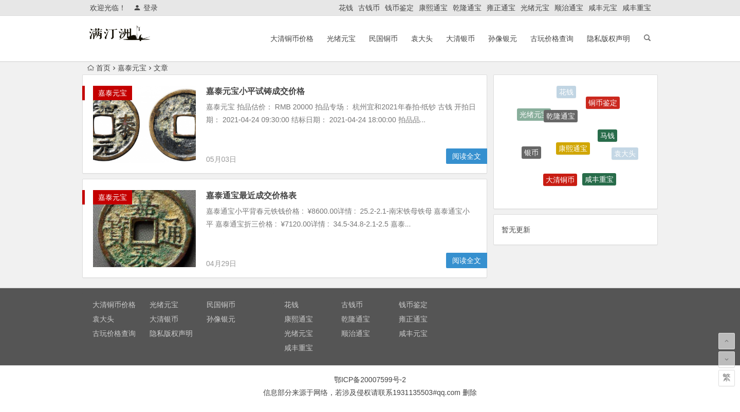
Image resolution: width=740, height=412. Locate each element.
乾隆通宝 (467, 8)
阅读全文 (466, 156)
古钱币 (369, 8)
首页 (98, 68)
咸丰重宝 (636, 8)
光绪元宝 (535, 8)
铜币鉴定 (602, 104)
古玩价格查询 (552, 38)
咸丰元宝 (602, 8)
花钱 (346, 8)
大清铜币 (560, 181)
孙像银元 (502, 38)
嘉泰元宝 (132, 68)
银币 (531, 153)
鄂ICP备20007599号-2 (370, 380)
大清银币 (460, 38)
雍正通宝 (501, 8)
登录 (146, 8)
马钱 (607, 137)
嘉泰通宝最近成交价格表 (251, 195)
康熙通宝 (433, 8)
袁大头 (422, 38)
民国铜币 (383, 38)
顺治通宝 (568, 8)
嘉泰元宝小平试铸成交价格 (255, 91)
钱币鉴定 (399, 8)
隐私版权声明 (608, 38)
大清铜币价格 (291, 38)
